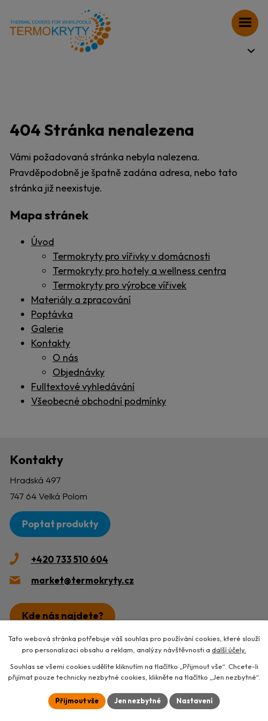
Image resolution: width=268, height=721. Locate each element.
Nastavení (194, 700)
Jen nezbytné (137, 700)
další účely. (229, 649)
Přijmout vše (77, 700)
